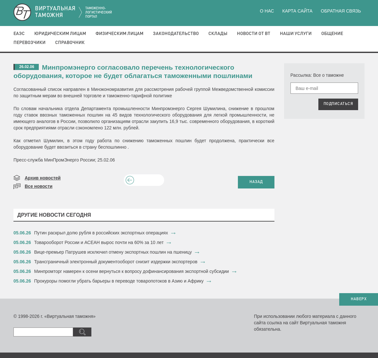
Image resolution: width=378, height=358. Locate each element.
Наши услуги (296, 33)
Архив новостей (43, 177)
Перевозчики (29, 42)
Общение (332, 33)
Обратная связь (341, 10)
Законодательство (176, 33)
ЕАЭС (19, 33)
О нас (267, 10)
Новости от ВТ (253, 33)
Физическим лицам (119, 33)
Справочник (70, 42)
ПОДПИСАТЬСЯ (338, 104)
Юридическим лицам (60, 33)
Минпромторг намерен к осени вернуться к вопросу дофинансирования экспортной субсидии (131, 271)
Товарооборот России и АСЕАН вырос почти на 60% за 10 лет (99, 242)
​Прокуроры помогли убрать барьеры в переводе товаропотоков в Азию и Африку (119, 281)
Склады (217, 33)
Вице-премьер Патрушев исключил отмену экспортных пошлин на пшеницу (113, 252)
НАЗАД (256, 182)
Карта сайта (297, 10)
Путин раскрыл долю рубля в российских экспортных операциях (101, 232)
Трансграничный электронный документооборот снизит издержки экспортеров (115, 261)
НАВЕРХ (358, 299)
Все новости (39, 186)
